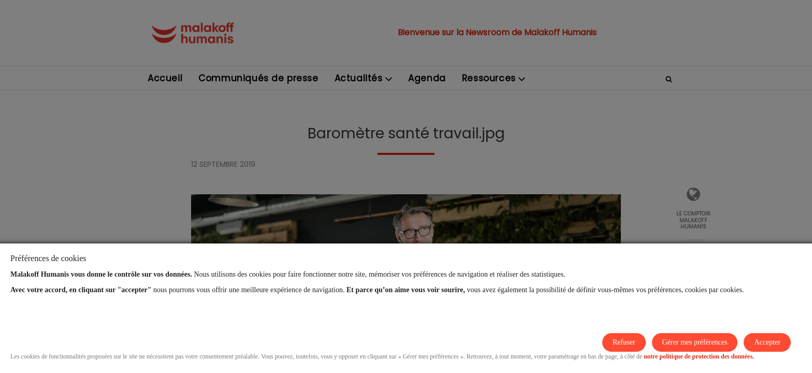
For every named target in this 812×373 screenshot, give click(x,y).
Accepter (767, 342)
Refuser (624, 342)
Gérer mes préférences (695, 342)
